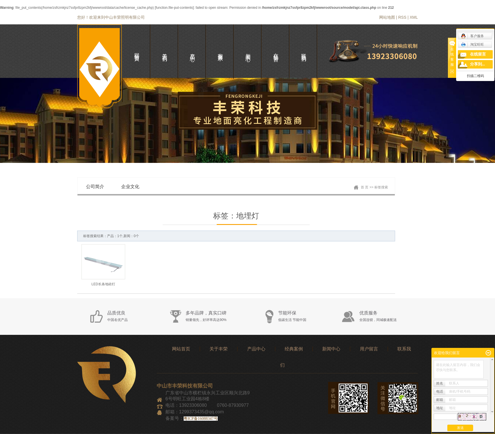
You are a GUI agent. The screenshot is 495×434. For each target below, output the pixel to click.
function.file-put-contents (174, 8)
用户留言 (369, 348)
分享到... (477, 64)
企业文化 (130, 186)
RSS (402, 17)
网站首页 (181, 348)
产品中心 (256, 348)
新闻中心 (331, 348)
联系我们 (304, 51)
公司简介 (95, 186)
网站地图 (387, 17)
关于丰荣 (218, 348)
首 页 (364, 187)
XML (414, 17)
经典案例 (294, 348)
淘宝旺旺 (472, 44)
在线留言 (478, 54)
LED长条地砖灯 (103, 284)
